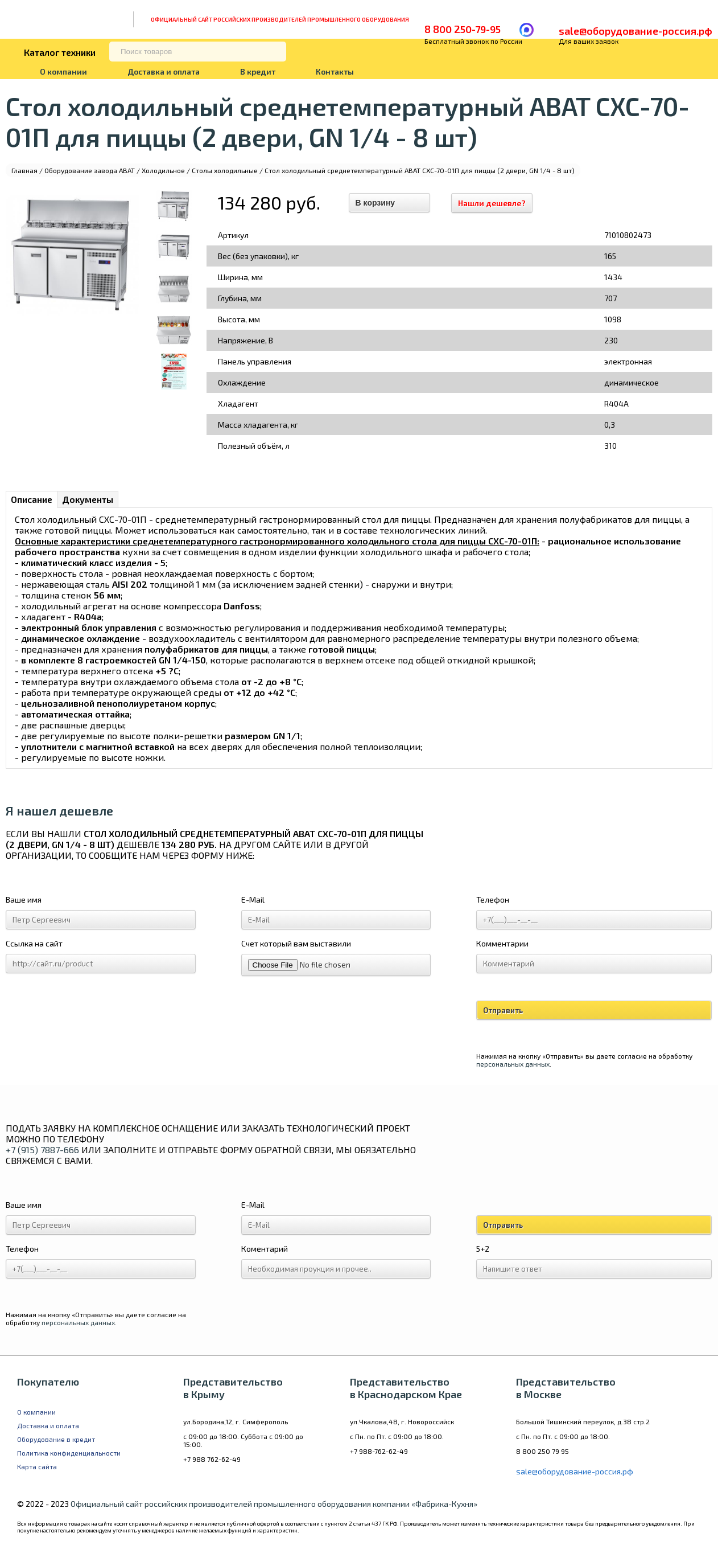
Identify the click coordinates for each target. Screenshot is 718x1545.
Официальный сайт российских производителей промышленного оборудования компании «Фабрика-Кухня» (274, 1504)
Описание (31, 499)
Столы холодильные (225, 170)
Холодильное (163, 170)
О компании (63, 71)
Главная (24, 170)
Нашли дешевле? (492, 203)
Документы (87, 499)
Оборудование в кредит (56, 1439)
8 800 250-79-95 (462, 29)
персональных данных (513, 1064)
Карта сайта (37, 1466)
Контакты (335, 71)
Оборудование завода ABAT (89, 170)
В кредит (257, 71)
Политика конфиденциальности (69, 1453)
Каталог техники (60, 52)
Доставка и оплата (163, 71)
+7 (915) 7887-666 (42, 1149)
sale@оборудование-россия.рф (635, 30)
